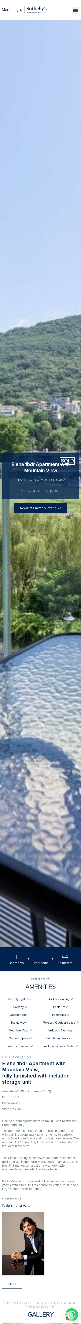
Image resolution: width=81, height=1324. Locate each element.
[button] (75, 10)
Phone (12, 1284)
